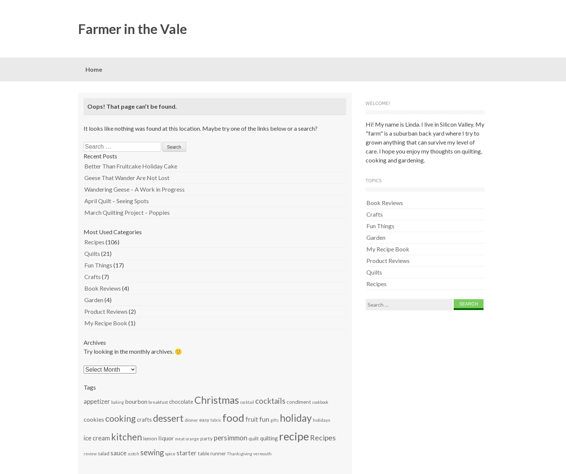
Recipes (94, 241)
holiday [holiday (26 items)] (296, 418)
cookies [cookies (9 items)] (94, 419)
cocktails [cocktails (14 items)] (270, 400)
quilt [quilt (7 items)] (253, 439)
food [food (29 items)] (233, 418)
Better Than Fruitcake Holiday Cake (130, 166)
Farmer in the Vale (132, 29)
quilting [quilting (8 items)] (269, 438)
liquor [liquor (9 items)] (166, 438)
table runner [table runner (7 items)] (212, 453)
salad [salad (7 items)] (103, 453)
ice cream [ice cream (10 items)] (97, 438)
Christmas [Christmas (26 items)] (216, 400)
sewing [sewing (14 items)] (152, 452)
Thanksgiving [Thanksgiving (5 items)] (239, 453)
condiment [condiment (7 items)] (299, 402)
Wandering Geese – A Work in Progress (134, 189)
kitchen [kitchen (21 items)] (126, 436)
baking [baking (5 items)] (117, 402)
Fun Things (98, 265)
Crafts (92, 276)
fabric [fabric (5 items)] (215, 420)
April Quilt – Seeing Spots (116, 200)
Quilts (92, 253)
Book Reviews (102, 288)
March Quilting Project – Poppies (127, 212)
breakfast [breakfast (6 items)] (158, 402)
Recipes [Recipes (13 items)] (323, 437)
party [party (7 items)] (206, 439)
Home (93, 69)
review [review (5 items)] (90, 453)
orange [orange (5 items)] (192, 438)
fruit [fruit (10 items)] (252, 419)
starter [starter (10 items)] (186, 453)
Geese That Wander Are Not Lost (126, 177)
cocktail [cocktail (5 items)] (247, 402)
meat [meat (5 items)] (180, 438)
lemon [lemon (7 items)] (150, 439)
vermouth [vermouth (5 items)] (262, 453)
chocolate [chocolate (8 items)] (181, 401)
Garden (93, 299)
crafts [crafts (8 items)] (144, 419)
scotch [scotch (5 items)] (133, 453)
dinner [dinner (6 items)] (191, 420)
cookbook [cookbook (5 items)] (320, 402)
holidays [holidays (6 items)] (321, 420)
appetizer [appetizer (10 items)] (97, 401)
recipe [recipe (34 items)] (294, 436)
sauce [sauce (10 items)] (118, 453)
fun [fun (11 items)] (264, 419)
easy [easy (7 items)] (204, 420)
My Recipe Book (105, 322)
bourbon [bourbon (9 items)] (136, 401)
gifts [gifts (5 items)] (275, 420)
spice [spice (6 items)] (170, 453)
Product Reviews (106, 311)
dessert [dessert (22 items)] (168, 418)
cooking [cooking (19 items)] (120, 418)
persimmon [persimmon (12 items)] (230, 437)
